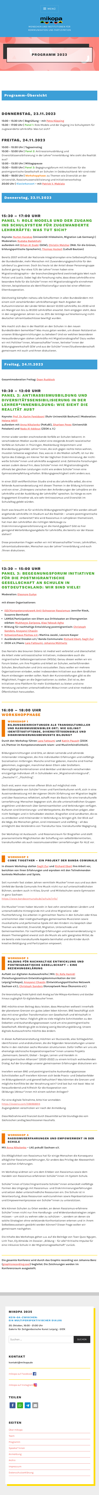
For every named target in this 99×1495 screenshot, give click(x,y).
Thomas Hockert (52, 249)
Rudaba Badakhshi (29, 241)
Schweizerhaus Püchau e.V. (21, 635)
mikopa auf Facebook (20, 1373)
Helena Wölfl (9, 420)
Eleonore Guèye (26, 594)
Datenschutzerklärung (21, 1472)
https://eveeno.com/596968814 (21, 1103)
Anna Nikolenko (30, 424)
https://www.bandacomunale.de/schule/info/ (30, 898)
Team (11, 1435)
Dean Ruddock (46, 379)
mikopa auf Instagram (21, 1385)
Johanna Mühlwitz (55, 643)
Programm (14, 1442)
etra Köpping (55, 120)
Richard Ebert (72, 639)
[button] (12, 1405)
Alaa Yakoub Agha (52, 622)
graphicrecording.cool (16, 1264)
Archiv (12, 1460)
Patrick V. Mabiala (53, 183)
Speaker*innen (17, 1448)
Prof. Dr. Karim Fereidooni (29, 416)
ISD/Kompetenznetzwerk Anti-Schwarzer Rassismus (37, 610)
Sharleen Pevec (62, 424)
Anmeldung (15, 1454)
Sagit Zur (88, 639)
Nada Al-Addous (30, 428)
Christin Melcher (59, 245)
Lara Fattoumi (34, 643)
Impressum (15, 1466)
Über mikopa (16, 1429)
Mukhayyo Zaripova (27, 622)
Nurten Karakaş (22, 237)
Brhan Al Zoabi (29, 245)
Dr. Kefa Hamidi (65, 974)
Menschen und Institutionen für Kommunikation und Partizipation (49, 26)
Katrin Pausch (70, 740)
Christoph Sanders (31, 986)
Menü (51, 8)
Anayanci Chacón (27, 630)
